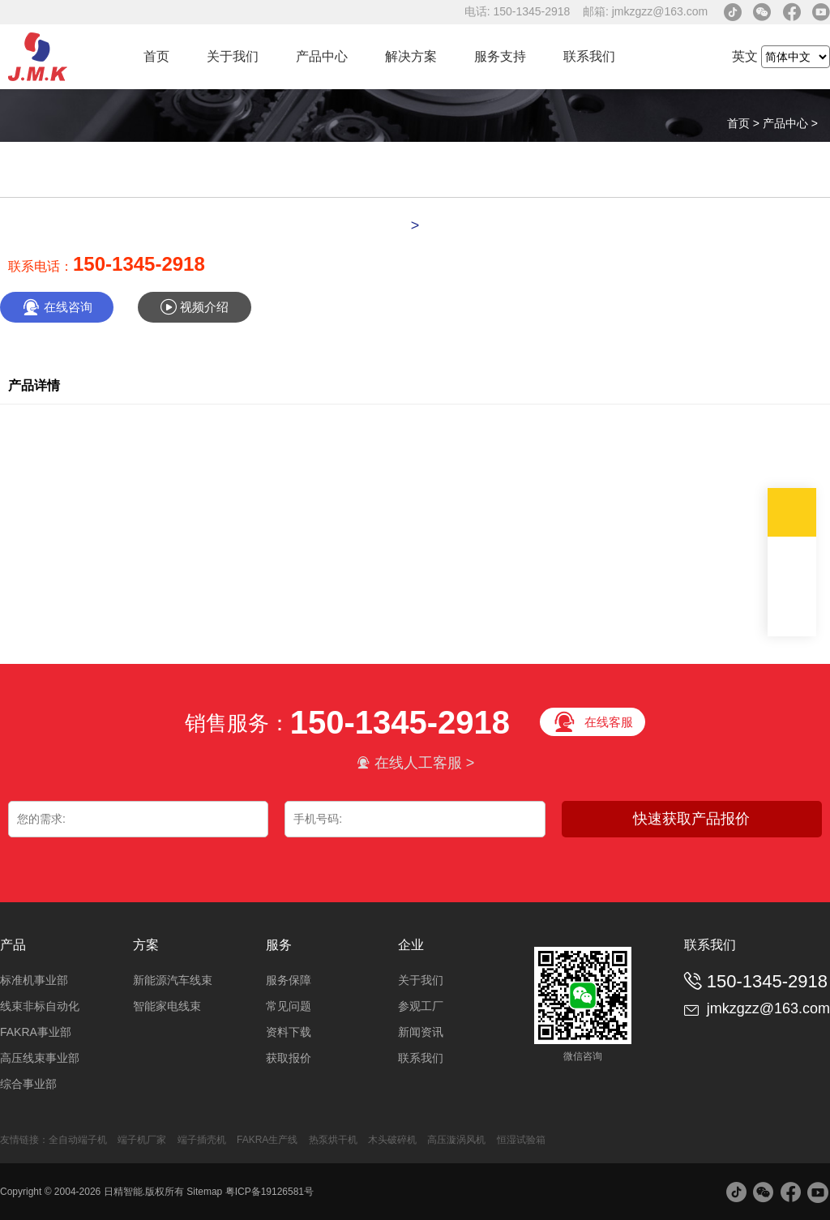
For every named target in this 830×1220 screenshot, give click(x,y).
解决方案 (411, 56)
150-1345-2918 (139, 264)
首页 (156, 56)
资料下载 (288, 1031)
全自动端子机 (78, 1139)
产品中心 (322, 56)
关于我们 (233, 56)
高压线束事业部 (39, 1057)
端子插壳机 (202, 1139)
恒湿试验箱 (521, 1139)
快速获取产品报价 (691, 819)
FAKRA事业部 (35, 1031)
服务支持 (500, 56)
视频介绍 (194, 307)
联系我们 (589, 56)
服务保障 (288, 980)
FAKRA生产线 (267, 1139)
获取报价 (288, 1057)
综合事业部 (28, 1083)
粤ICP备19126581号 (269, 1191)
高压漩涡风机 (456, 1139)
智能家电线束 (167, 1006)
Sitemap (204, 1191)
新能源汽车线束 (172, 980)
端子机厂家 (142, 1139)
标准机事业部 (34, 980)
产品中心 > (790, 123)
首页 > (745, 123)
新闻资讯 (420, 1031)
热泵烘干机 (334, 1139)
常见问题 (288, 1006)
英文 (745, 56)
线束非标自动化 (39, 1006)
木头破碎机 (392, 1139)
